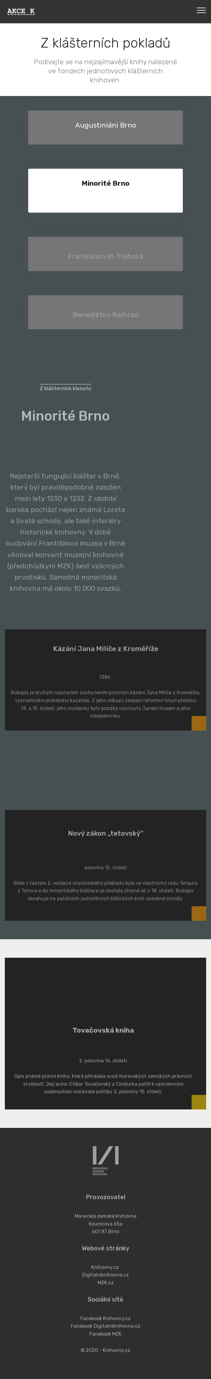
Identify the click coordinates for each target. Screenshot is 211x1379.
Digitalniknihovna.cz (105, 1288)
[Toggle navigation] (201, 10)
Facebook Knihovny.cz (105, 1331)
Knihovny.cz (105, 1280)
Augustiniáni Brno (105, 125)
